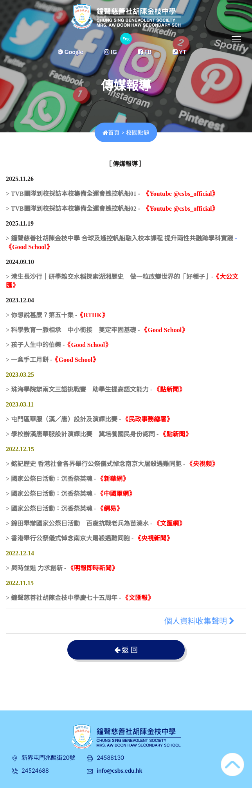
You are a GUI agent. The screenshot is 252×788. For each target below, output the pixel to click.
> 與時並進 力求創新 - (62, 568)
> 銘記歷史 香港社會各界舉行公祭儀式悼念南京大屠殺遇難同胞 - (112, 464)
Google (70, 51)
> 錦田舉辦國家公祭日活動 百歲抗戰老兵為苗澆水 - (95, 523)
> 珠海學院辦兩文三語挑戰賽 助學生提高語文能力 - (95, 389)
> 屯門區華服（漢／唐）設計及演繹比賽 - (89, 419)
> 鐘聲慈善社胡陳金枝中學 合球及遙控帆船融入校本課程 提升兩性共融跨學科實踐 (119, 238)
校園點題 (137, 132)
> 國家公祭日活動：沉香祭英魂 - (67, 478)
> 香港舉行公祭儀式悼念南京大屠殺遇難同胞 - (89, 538)
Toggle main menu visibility (237, 37)
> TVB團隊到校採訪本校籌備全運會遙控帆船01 (71, 193)
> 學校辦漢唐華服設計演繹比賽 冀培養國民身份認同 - (98, 434)
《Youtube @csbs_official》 (180, 193)
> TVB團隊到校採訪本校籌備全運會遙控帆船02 (71, 208)
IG (110, 51)
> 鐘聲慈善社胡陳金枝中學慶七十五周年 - (80, 598)
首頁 (111, 132)
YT (179, 51)
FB (144, 51)
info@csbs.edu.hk (119, 770)
